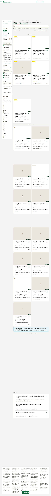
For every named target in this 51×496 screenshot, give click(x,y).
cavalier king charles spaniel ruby (34, 471)
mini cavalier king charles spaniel (24, 479)
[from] (5, 94)
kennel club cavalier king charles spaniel (15, 481)
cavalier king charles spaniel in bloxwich (6, 490)
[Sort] (41, 31)
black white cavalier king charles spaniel (34, 490)
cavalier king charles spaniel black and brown (34, 477)
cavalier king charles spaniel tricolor (43, 490)
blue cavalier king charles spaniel (33, 485)
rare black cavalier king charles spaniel (44, 475)
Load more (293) (8, 63)
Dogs (4, 26)
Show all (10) (6, 79)
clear (10, 41)
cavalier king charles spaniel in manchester (6, 474)
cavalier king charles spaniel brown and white (24, 488)
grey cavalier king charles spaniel (43, 478)
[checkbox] (3, 46)
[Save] (29, 51)
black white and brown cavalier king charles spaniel (44, 481)
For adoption (6, 32)
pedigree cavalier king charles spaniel (25, 471)
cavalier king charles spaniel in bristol (6, 487)
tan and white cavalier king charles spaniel (44, 488)
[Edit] (11, 67)
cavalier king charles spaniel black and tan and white (43, 472)
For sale (5, 30)
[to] (10, 94)
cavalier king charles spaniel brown (34, 487)
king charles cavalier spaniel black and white (44, 469)
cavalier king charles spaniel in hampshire (6, 482)
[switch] (10, 39)
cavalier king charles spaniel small (24, 485)
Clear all (9, 21)
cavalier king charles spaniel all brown (34, 482)
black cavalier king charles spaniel (33, 469)
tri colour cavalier (24, 490)
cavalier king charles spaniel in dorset (6, 479)
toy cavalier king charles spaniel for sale (25, 469)
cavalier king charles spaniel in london (6, 485)
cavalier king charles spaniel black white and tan (44, 484)
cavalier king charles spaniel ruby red (15, 489)
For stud (5, 35)
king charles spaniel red (25, 473)
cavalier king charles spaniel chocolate (15, 492)
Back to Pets (5, 23)
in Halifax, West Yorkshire (20, 23)
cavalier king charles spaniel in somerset (15, 469)
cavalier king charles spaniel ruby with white (16, 487)
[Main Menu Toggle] (1, 2)
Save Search (17, 30)
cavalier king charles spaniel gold (15, 477)
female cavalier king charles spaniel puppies (16, 474)
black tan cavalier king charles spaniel (25, 482)
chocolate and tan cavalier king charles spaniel (24, 476)
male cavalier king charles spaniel (15, 471)
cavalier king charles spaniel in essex (6, 471)
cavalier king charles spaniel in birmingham (6, 469)
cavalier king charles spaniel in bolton (6, 477)
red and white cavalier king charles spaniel (34, 479)
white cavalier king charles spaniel (15, 484)
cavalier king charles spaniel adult (34, 474)
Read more (46, 28)
